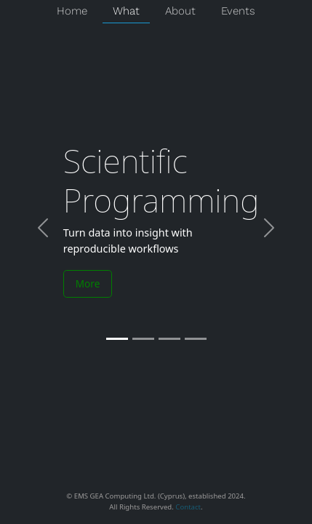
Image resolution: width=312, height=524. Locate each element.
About (180, 10)
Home (72, 10)
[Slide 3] (169, 338)
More (88, 283)
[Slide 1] (117, 338)
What (126, 10)
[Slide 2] (143, 338)
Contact (188, 507)
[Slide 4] (196, 338)
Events (238, 10)
